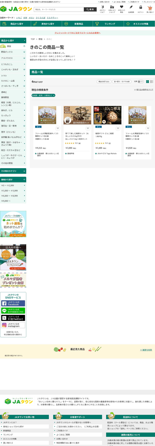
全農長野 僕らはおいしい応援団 (48, 154)
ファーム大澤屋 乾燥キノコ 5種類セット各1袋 (137, 134)
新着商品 (79, 23)
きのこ (49, 39)
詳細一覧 (151, 81)
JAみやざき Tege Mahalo (107, 153)
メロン (31, 17)
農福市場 (70, 153)
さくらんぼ (40, 17)
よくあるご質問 (119, 2)
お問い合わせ (105, 2)
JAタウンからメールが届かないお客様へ (73, 422)
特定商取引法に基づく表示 (67, 442)
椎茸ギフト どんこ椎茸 (104, 133)
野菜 (40, 39)
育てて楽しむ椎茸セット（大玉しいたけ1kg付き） (77, 134)
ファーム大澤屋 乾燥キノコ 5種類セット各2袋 (46, 134)
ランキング (110, 23)
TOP (33, 39)
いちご (19, 17)
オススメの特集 (140, 23)
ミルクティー (52, 17)
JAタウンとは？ (10, 422)
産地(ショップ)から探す (13, 426)
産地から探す (47, 23)
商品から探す (7, 40)
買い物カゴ (8, 442)
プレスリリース (149, 2)
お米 (25, 17)
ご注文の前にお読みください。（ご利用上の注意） (78, 426)
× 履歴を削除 (146, 349)
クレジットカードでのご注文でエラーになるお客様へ (77, 32)
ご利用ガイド (134, 2)
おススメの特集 (10, 438)
